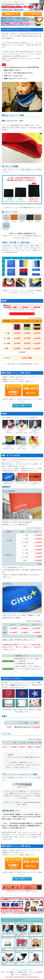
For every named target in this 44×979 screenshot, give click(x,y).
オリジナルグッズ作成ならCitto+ (22, 970)
